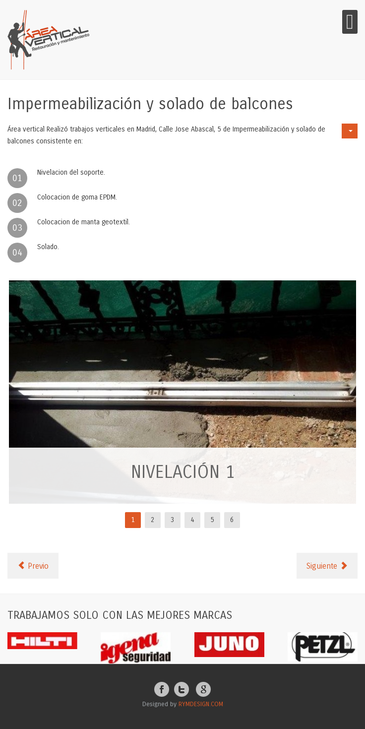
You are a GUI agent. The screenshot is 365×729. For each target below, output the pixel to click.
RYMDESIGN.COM (201, 704)
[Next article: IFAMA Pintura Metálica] (327, 566)
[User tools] (350, 131)
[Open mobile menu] (350, 22)
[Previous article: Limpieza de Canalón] (33, 566)
